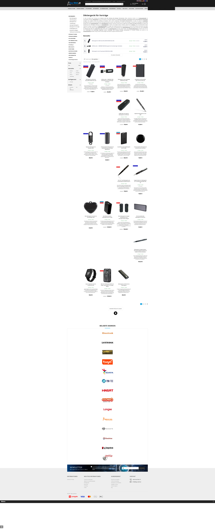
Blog (111, 487)
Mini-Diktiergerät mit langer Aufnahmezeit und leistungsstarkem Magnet (123, 217)
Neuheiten (71, 87)
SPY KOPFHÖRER (89, 8)
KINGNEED (77, 72)
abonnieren (142, 468)
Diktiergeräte (95, 19)
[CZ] (139, 1)
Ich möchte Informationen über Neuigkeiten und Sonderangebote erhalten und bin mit (103, 468)
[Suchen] (104, 4)
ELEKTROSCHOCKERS (139, 8)
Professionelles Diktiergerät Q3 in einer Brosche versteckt (140, 147)
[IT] (147, 1)
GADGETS (162, 8)
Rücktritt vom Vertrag (70, 479)
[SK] (137, 1)
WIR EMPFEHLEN (72, 89)
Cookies (85, 487)
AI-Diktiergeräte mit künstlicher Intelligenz (74, 29)
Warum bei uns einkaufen (121, 1)
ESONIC (77, 70)
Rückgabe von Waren (114, 484)
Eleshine (71, 70)
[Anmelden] (130, 4)
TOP (76, 87)
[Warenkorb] (145, 4)
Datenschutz (86, 484)
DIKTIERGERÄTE (96, 8)
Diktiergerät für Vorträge (74, 26)
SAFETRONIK (72, 76)
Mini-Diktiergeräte (73, 18)
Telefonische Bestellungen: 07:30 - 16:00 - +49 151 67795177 (101, 1)
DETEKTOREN (131, 8)
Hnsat (71, 72)
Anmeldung (86, 485)
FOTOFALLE (119, 8)
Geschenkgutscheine (170, 8)
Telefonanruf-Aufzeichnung (75, 31)
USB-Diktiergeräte (73, 19)
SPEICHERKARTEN (156, 8)
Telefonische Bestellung (115, 481)
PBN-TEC (77, 74)
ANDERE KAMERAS (148, 8)
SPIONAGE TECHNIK (71, 8)
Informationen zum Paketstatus (116, 482)
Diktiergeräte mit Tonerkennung (73, 22)
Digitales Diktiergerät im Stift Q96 (140, 114)
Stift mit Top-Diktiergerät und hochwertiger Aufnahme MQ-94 (124, 181)
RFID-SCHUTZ (125, 8)
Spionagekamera (105, 24)
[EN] (145, 1)
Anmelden (134, 4)
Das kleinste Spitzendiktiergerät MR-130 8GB (123, 147)
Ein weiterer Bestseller (115, 55)
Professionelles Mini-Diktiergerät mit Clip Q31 (140, 217)
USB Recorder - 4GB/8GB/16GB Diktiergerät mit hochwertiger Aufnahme (107, 46)
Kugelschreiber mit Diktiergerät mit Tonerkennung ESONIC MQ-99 (140, 181)
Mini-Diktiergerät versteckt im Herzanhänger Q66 (91, 217)
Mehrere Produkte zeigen (116, 308)
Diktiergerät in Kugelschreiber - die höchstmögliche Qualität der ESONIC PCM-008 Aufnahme (140, 250)
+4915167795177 (136, 479)
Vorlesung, (133, 24)
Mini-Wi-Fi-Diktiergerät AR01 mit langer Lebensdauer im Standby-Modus (107, 285)
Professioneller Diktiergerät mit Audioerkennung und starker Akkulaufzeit (107, 148)
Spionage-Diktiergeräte (133, 28)
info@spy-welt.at (136, 481)
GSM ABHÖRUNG (112, 8)
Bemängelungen (86, 482)
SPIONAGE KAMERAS (80, 8)
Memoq (71, 74)
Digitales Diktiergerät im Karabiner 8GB (91, 147)
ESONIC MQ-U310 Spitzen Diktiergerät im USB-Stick (124, 114)
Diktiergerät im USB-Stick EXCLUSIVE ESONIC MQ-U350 (103, 40)
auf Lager (71, 81)
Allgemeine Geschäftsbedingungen (89, 481)
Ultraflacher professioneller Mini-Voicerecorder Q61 (140, 80)
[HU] (140, 1)
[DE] (142, 1)
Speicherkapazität (112, 28)
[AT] (144, 1)
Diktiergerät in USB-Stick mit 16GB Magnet (123, 284)
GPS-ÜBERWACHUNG (104, 8)
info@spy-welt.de (88, 1)
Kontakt (114, 1)
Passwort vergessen (114, 485)
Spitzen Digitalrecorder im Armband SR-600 (91, 284)
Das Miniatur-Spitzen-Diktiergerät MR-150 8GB (107, 217)
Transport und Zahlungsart (88, 479)
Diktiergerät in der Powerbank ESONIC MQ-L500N (102, 51)
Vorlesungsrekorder (142, 18)
